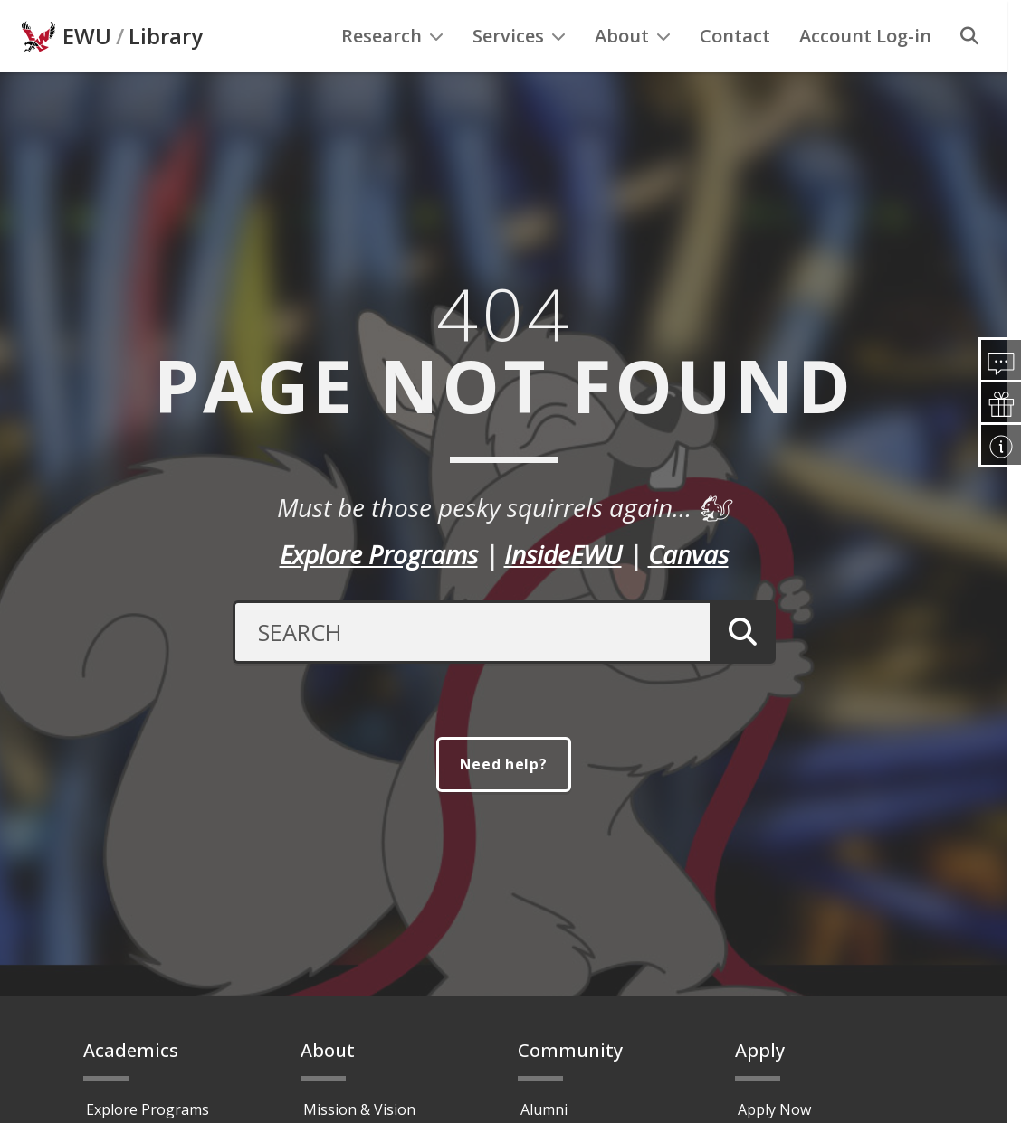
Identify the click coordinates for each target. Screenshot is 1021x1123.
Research (392, 73)
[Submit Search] (740, 668)
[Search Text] (469, 668)
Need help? (504, 802)
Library (166, 73)
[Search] (969, 73)
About (633, 73)
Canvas (688, 590)
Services (519, 73)
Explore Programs (379, 590)
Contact (735, 73)
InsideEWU (563, 590)
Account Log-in (865, 73)
